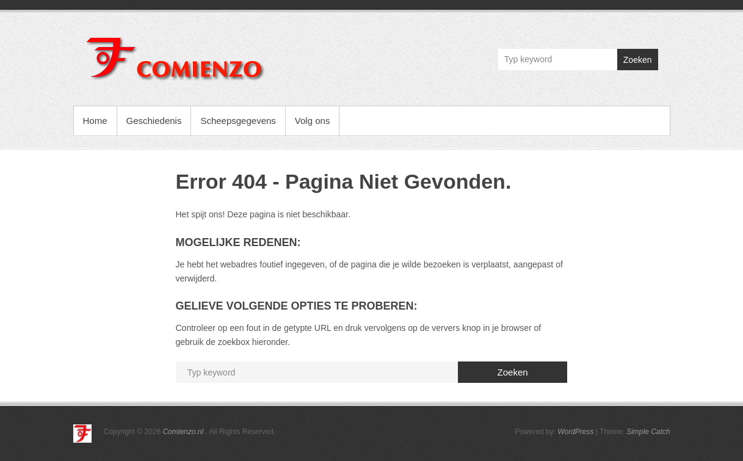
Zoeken (637, 60)
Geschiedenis (154, 120)
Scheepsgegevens (237, 120)
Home (95, 120)
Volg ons (312, 120)
